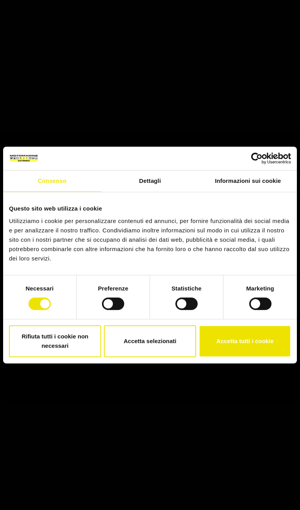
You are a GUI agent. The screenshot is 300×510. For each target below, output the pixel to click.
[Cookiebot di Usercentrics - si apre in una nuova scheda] (257, 158)
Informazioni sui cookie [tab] (248, 180)
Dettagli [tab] (150, 180)
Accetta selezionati (149, 341)
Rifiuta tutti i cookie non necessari (54, 341)
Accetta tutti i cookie (245, 341)
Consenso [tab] (52, 180)
